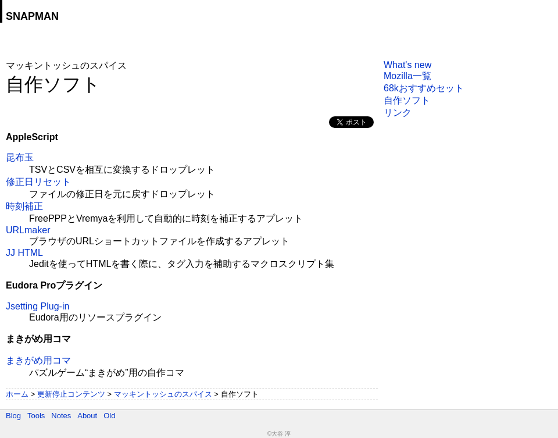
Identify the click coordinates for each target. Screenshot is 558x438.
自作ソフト (407, 100)
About (87, 415)
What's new (407, 65)
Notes (61, 415)
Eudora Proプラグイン (54, 285)
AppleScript (32, 137)
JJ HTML (24, 253)
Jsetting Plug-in (37, 306)
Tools (36, 415)
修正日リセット (38, 182)
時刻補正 (24, 206)
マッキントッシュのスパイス (163, 394)
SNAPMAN (32, 16)
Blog (13, 415)
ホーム (17, 394)
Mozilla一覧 (407, 76)
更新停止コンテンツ (71, 394)
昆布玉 (20, 157)
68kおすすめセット (424, 88)
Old (109, 415)
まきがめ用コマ (38, 339)
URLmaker (28, 230)
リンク (398, 112)
